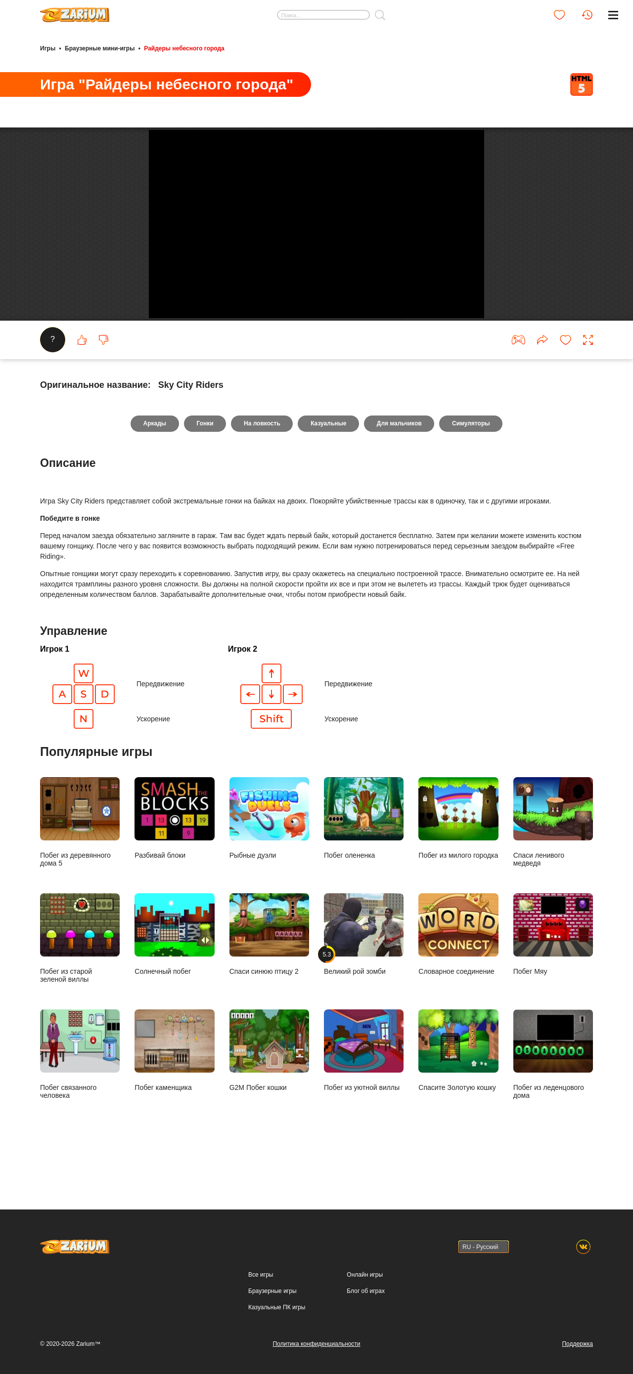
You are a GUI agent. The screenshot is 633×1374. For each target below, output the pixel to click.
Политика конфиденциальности (316, 1343)
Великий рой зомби (364, 969)
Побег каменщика (174, 1085)
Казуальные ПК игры (276, 1307)
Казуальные (328, 458)
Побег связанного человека (80, 1089)
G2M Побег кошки (269, 1085)
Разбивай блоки (174, 853)
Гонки (204, 458)
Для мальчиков (399, 458)
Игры (47, 48)
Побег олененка (364, 853)
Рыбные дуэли (269, 853)
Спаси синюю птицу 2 (269, 969)
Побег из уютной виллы (364, 1085)
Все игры (260, 1274)
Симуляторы (472, 458)
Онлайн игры (365, 1274)
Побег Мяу (553, 969)
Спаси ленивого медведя (553, 857)
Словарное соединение (458, 969)
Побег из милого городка (458, 853)
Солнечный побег (174, 969)
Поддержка (577, 1343)
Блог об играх (366, 1291)
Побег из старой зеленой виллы (80, 973)
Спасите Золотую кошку (458, 1085)
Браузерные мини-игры (100, 48)
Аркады (154, 458)
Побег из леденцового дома (553, 1089)
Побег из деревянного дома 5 (80, 857)
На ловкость (262, 458)
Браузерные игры (272, 1291)
